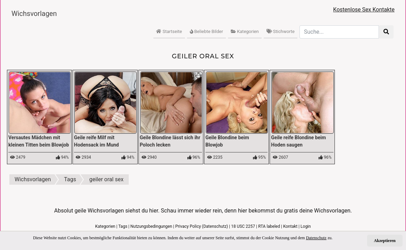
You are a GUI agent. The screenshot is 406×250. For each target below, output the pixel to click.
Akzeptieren (385, 240)
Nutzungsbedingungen (151, 226)
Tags (122, 226)
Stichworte (281, 31)
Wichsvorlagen (34, 13)
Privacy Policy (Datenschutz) (201, 226)
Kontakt (290, 226)
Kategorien (245, 31)
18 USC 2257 (243, 226)
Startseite (169, 31)
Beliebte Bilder (206, 31)
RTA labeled (269, 226)
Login (306, 226)
